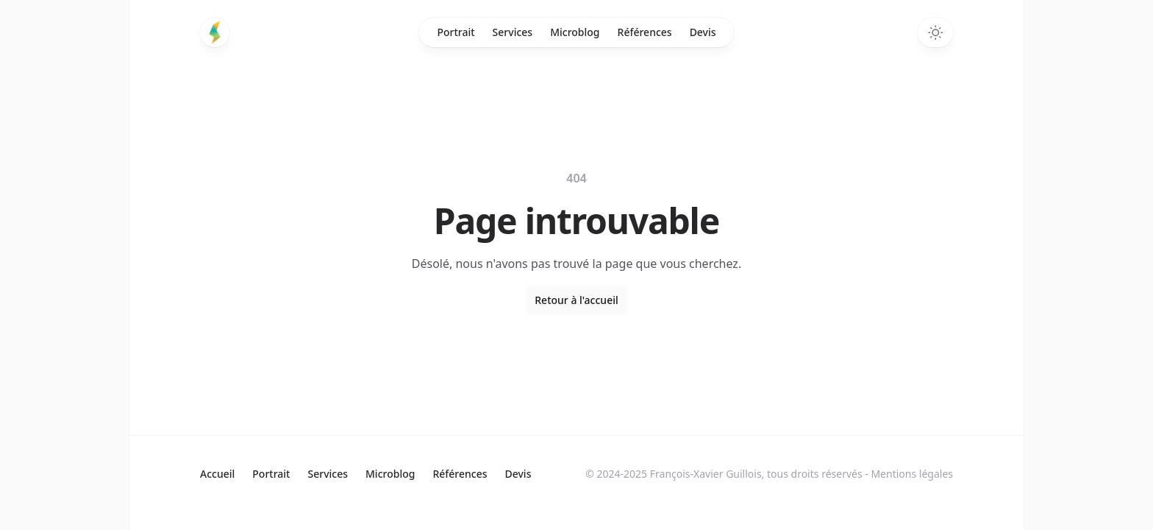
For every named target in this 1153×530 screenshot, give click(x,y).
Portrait (455, 32)
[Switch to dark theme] (935, 32)
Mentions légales (912, 474)
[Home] (214, 32)
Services (513, 32)
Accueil (217, 474)
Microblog (574, 32)
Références (645, 32)
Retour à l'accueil (576, 300)
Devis (703, 32)
